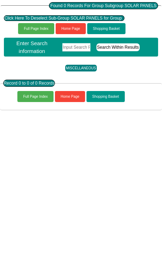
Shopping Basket (106, 29)
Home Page (70, 29)
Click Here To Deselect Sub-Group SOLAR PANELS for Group (64, 18)
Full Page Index (36, 29)
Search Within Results (118, 47)
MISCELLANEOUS (81, 68)
